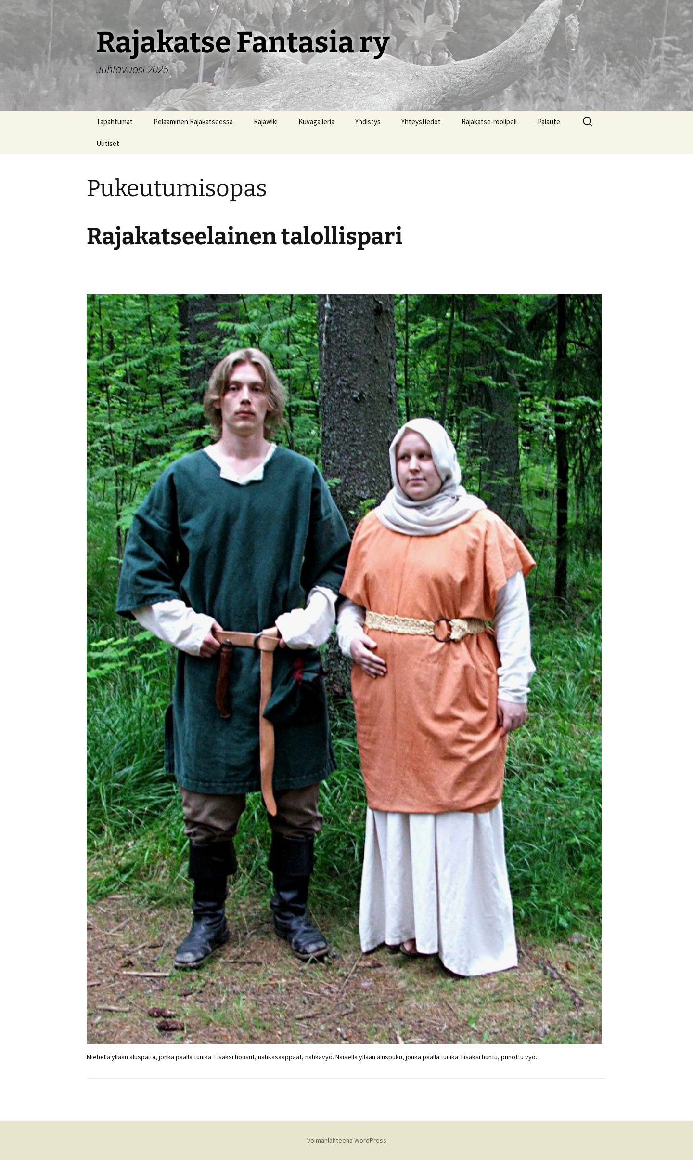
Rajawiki (266, 121)
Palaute (549, 121)
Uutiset (107, 143)
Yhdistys (368, 121)
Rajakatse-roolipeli (489, 121)
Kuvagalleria (316, 121)
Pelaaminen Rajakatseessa (193, 121)
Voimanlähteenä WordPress (346, 1140)
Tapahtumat (114, 121)
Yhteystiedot (421, 121)
